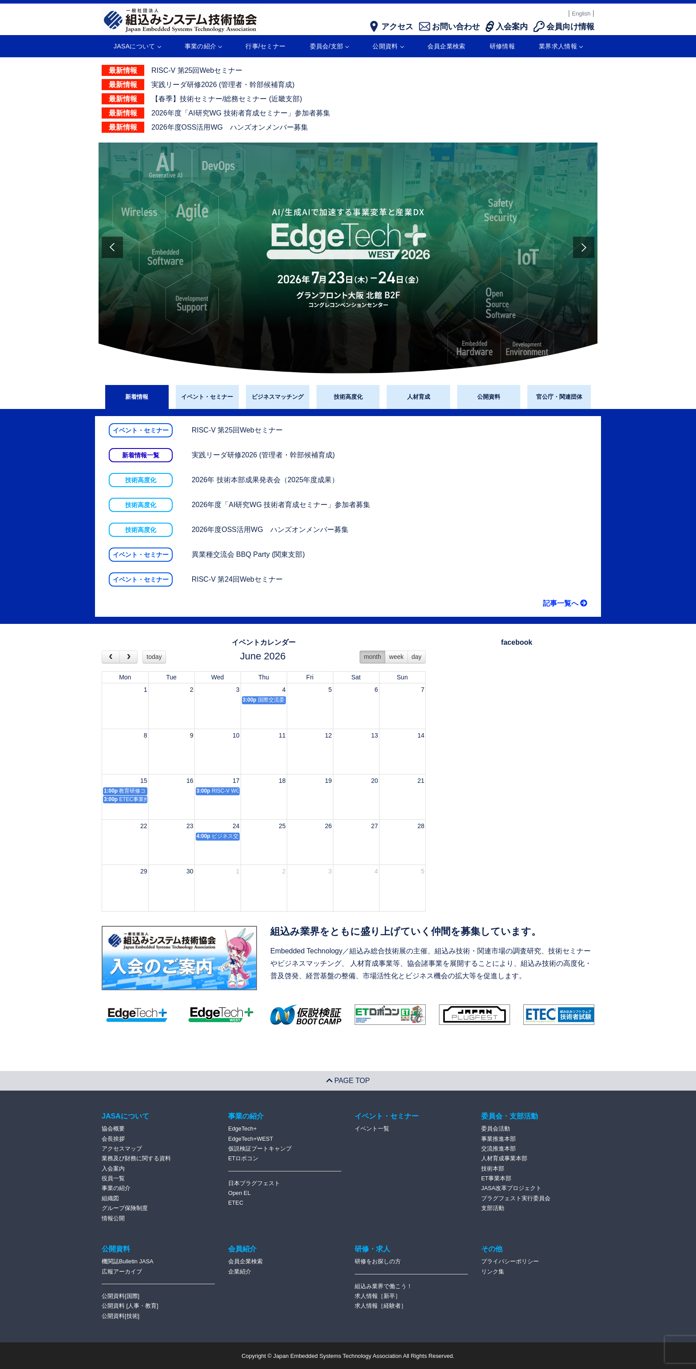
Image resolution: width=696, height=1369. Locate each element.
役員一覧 (113, 1178)
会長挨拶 (113, 1138)
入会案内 (113, 1168)
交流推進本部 (498, 1148)
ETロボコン (243, 1158)
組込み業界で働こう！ (383, 1286)
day (416, 656)
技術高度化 (348, 396)
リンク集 (492, 1271)
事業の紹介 (203, 46)
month (372, 656)
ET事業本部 (496, 1178)
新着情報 (136, 396)
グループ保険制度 (125, 1208)
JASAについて (137, 46)
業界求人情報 (560, 46)
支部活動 (492, 1208)
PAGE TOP (348, 1080)
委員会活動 (495, 1128)
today (154, 656)
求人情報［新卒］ (378, 1296)
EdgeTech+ (242, 1128)
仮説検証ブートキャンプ (260, 1148)
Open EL (239, 1193)
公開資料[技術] (120, 1316)
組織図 (110, 1198)
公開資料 (387, 46)
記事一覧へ (565, 603)
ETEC (235, 1202)
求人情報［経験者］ (381, 1305)
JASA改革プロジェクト (511, 1188)
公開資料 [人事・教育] (130, 1305)
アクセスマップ (122, 1148)
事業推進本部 (498, 1138)
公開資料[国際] (120, 1296)
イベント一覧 (372, 1128)
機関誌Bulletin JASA (128, 1261)
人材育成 (418, 396)
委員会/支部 (329, 46)
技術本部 (492, 1168)
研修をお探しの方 (378, 1261)
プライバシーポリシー (510, 1261)
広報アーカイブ (122, 1271)
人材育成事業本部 (504, 1158)
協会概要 (113, 1128)
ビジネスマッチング (278, 396)
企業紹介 (239, 1271)
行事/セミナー (265, 46)
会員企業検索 (446, 46)
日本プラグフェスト (254, 1183)
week (396, 656)
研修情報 (502, 46)
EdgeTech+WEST (250, 1138)
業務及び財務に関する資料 (136, 1158)
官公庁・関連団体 (559, 396)
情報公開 (113, 1218)
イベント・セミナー (207, 396)
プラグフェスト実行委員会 (515, 1198)
